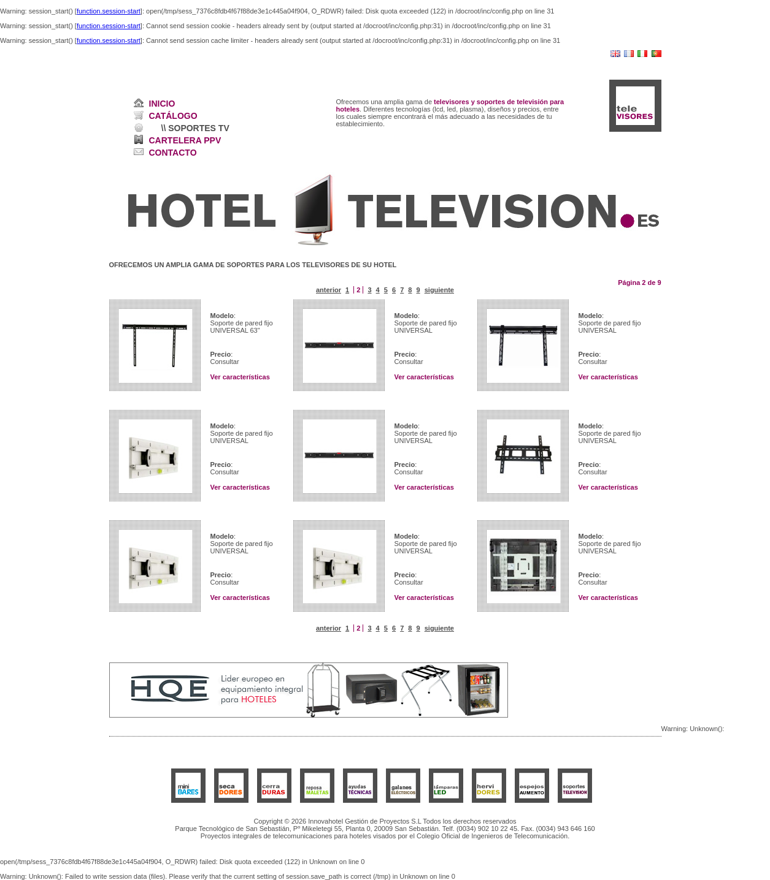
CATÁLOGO (173, 116)
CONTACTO (173, 152)
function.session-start (109, 11)
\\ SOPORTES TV (195, 128)
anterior (328, 290)
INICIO (162, 103)
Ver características (240, 377)
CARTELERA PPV (185, 140)
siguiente (439, 290)
